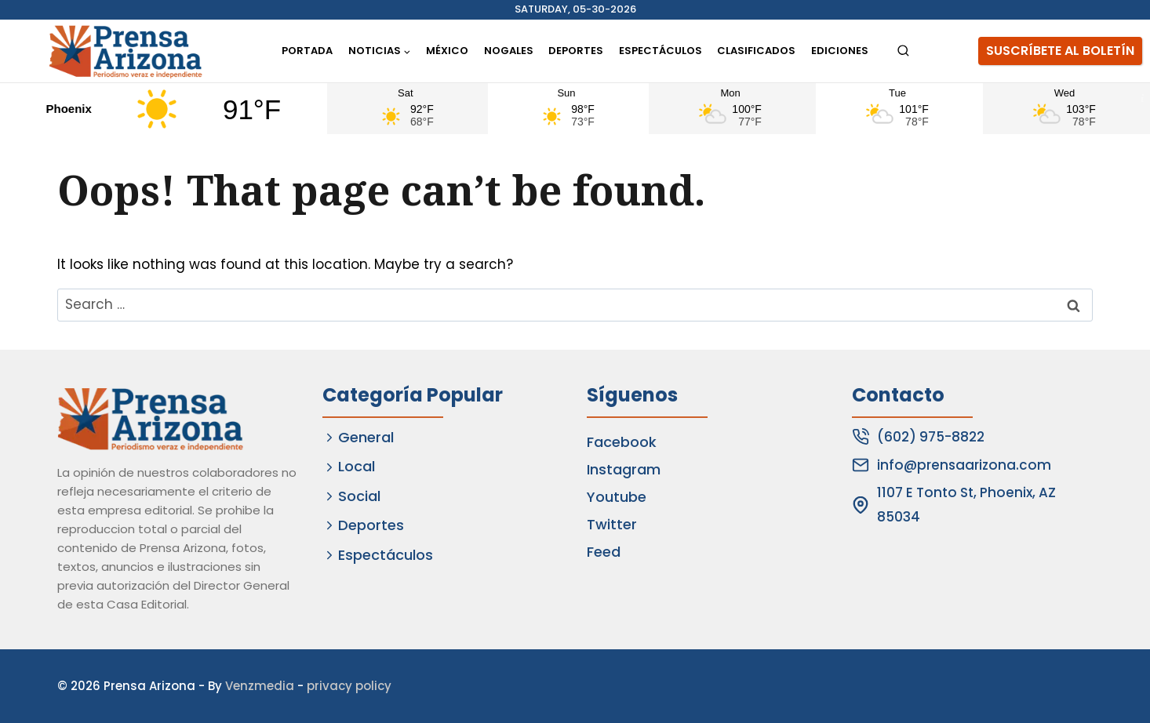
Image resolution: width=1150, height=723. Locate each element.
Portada (307, 50)
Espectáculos (660, 50)
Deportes (575, 50)
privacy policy (349, 686)
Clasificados (756, 50)
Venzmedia (259, 686)
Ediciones (839, 50)
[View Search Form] (903, 51)
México (447, 50)
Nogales (508, 50)
